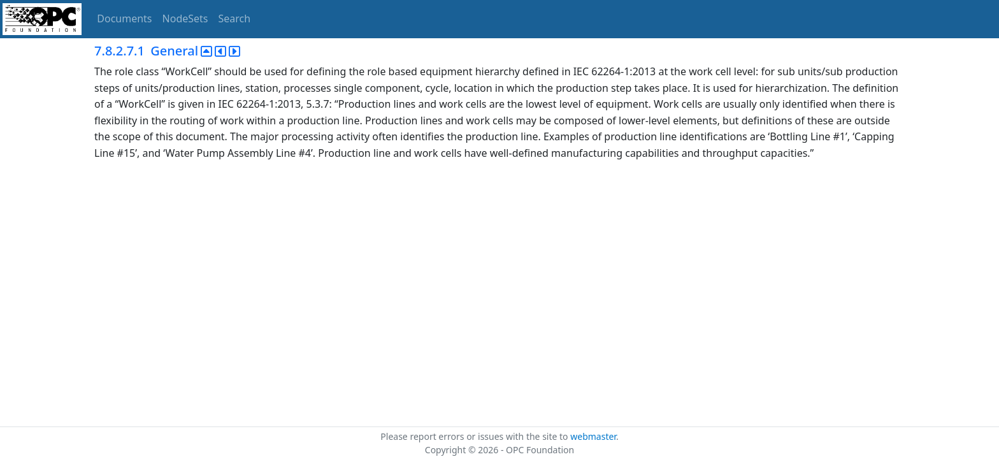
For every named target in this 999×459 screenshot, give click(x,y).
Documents (124, 18)
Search (235, 18)
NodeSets (185, 18)
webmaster (593, 436)
